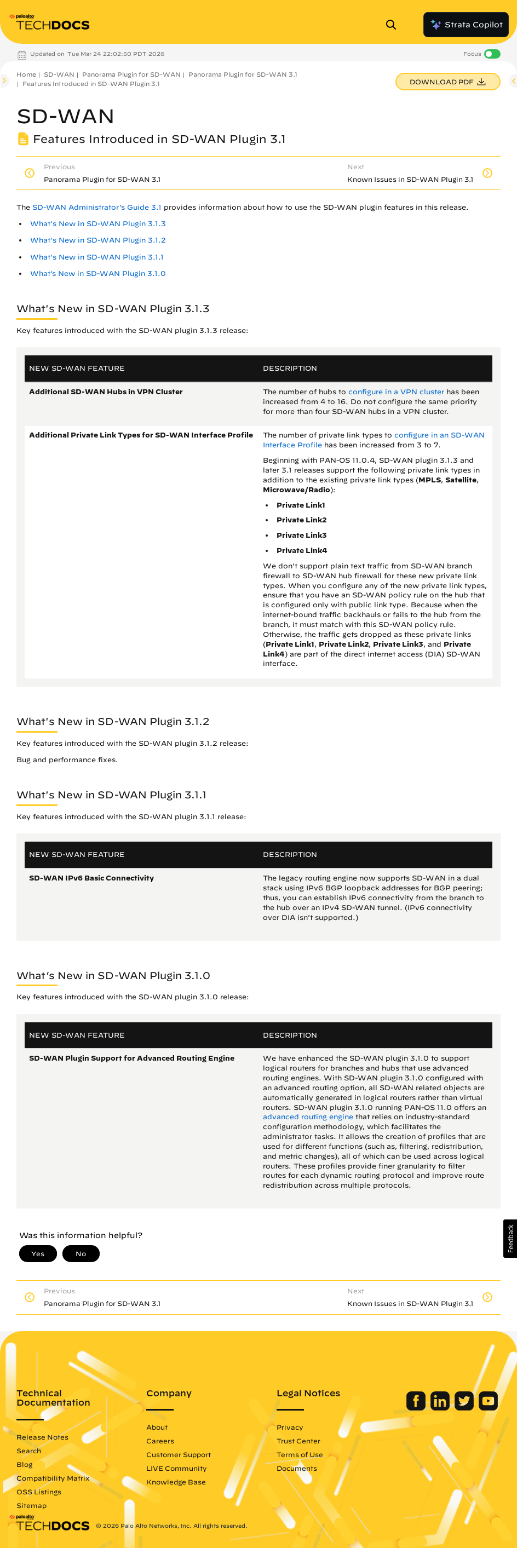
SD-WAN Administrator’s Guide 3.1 (97, 207)
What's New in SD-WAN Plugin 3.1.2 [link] (98, 240)
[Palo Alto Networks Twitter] (465, 1407)
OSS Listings (38, 1491)
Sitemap (31, 1505)
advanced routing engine (308, 1117)
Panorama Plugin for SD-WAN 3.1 (242, 74)
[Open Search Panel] (394, 25)
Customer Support (178, 1454)
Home (26, 74)
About (157, 1427)
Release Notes (42, 1437)
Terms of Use (300, 1454)
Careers (160, 1441)
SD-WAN (59, 74)
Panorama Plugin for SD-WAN (131, 74)
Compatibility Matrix (52, 1478)
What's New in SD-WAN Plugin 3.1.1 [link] (97, 257)
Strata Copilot (466, 24)
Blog (24, 1464)
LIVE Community (176, 1468)
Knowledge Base (176, 1482)
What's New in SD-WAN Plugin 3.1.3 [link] (98, 224)
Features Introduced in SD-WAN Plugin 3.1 (91, 83)
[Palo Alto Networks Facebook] (417, 1407)
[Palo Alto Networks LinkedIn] (441, 1407)
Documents (297, 1468)
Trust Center (298, 1441)
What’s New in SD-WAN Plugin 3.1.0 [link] (98, 273)
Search (28, 1450)
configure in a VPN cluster (396, 392)
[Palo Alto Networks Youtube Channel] (488, 1407)
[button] (510, 1238)
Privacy (290, 1427)
